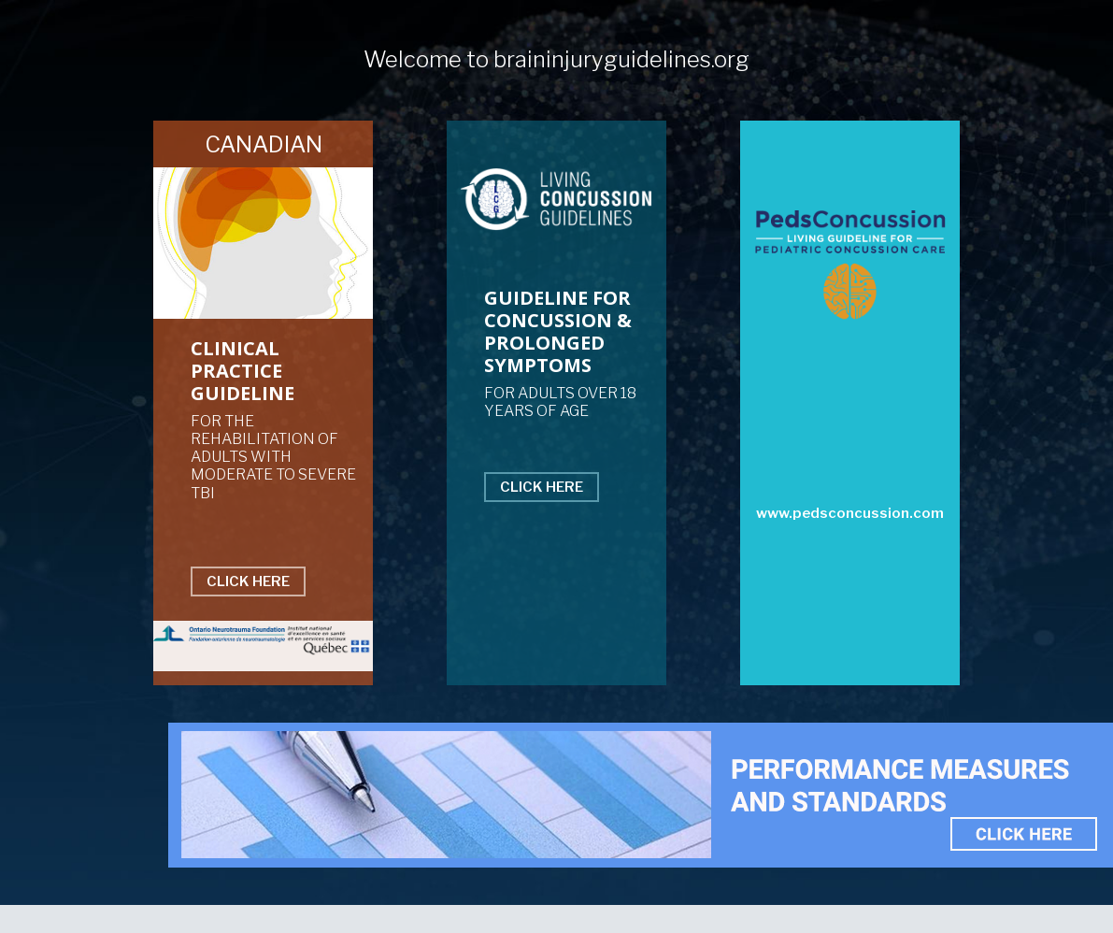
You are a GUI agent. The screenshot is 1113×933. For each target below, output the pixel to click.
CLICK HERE (248, 581)
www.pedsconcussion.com (850, 513)
